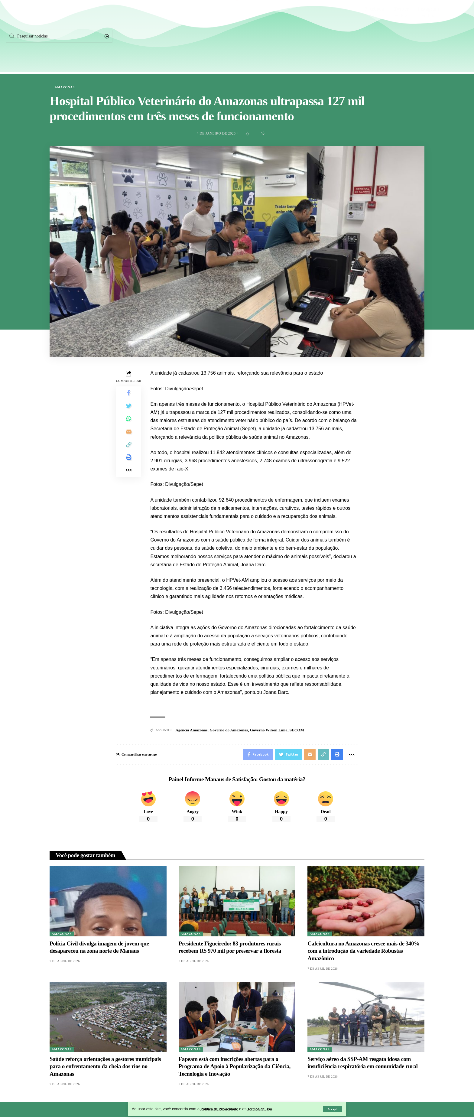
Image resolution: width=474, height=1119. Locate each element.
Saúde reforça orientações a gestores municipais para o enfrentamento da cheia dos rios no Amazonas (105, 1068)
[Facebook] (374, 36)
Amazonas (65, 87)
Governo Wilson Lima (275, 730)
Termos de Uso (266, 1109)
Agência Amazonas (192, 730)
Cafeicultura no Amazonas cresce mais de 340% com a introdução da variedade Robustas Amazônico (363, 952)
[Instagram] (428, 36)
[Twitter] (401, 36)
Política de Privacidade (222, 1109)
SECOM (304, 730)
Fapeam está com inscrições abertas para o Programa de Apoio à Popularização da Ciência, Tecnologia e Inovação (235, 1068)
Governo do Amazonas (232, 730)
